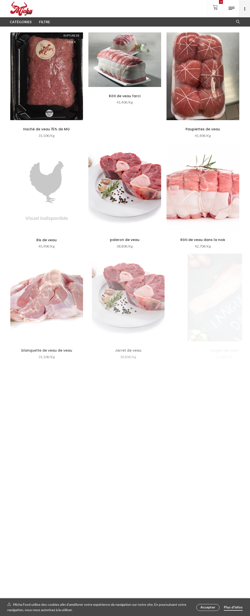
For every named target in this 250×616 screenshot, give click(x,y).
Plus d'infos (233, 607)
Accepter (207, 607)
